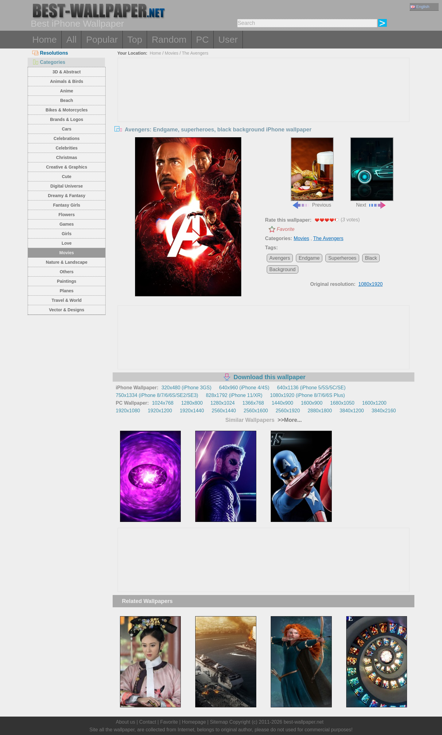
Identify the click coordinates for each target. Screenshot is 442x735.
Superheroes (342, 258)
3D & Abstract (66, 71)
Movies (66, 252)
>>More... (289, 420)
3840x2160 (384, 410)
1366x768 (253, 403)
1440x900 (282, 403)
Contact (147, 722)
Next (371, 172)
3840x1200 (351, 410)
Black (371, 258)
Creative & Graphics (66, 167)
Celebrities (67, 148)
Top (134, 39)
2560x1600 (256, 410)
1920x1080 (128, 410)
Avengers (279, 258)
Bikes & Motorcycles (67, 109)
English (419, 6)
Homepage (194, 722)
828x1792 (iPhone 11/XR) (234, 395)
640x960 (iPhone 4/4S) (244, 387)
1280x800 (192, 403)
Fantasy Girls (66, 205)
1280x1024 (222, 403)
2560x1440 (224, 410)
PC (202, 39)
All (71, 39)
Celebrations (67, 138)
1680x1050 (342, 403)
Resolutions (50, 53)
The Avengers (195, 53)
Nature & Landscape (66, 262)
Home (44, 39)
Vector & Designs (66, 309)
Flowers (67, 214)
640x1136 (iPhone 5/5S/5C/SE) (311, 387)
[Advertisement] (263, 104)
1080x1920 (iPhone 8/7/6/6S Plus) (307, 395)
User (228, 39)
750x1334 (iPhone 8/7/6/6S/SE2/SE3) (157, 395)
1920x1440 (192, 410)
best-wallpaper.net (304, 722)
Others (66, 271)
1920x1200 (160, 410)
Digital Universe (66, 186)
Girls (67, 233)
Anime (66, 90)
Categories (48, 62)
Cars (66, 128)
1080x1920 (371, 284)
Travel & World (67, 300)
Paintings (66, 281)
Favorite (286, 229)
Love (67, 243)
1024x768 (162, 403)
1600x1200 (374, 403)
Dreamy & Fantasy (66, 195)
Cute (66, 176)
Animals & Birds (66, 81)
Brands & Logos (66, 119)
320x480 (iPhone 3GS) (186, 387)
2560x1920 (288, 410)
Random (169, 39)
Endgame (309, 258)
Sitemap (219, 722)
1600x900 (311, 403)
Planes (66, 290)
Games (67, 224)
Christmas (66, 157)
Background (282, 269)
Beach (66, 100)
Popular (102, 39)
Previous (312, 172)
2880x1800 (320, 410)
